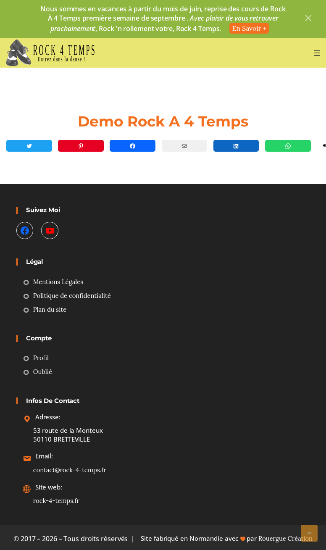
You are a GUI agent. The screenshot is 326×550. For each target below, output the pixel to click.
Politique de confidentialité (72, 296)
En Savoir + (249, 28)
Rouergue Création (285, 538)
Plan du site (49, 309)
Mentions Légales (58, 282)
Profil (41, 358)
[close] (308, 18)
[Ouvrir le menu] (317, 53)
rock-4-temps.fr (56, 501)
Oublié (42, 372)
